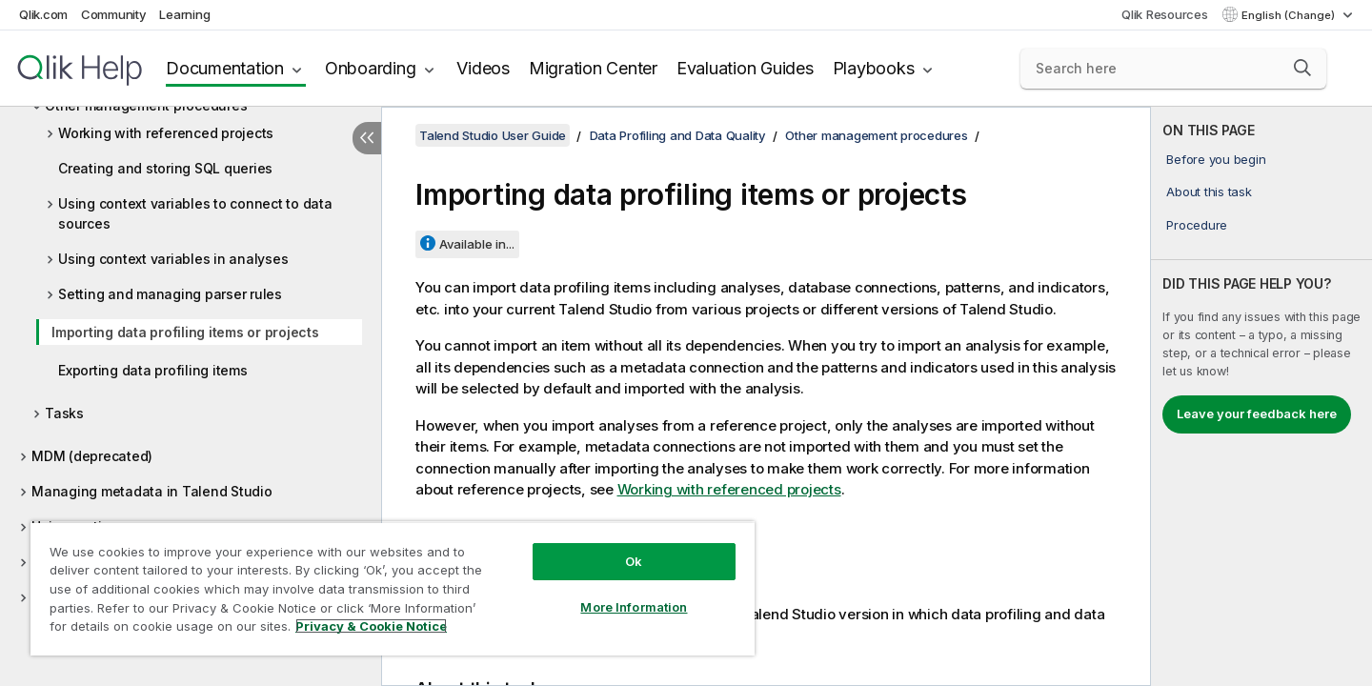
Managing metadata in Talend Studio (151, 491)
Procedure (1196, 224)
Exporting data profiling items (153, 370)
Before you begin (1215, 159)
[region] (392, 588)
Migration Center (593, 68)
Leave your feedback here (1257, 413)
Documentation (225, 68)
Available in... (476, 244)
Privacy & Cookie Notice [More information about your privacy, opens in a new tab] (371, 626)
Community (114, 14)
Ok (633, 561)
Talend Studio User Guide (492, 135)
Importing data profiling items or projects (185, 332)
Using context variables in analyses (173, 259)
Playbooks (874, 68)
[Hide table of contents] (367, 138)
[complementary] (1261, 396)
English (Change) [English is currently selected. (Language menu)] (1289, 15)
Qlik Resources (1164, 14)
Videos (483, 68)
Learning (184, 14)
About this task (1208, 191)
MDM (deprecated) (91, 456)
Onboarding (370, 68)
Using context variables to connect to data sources (195, 213)
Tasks (64, 413)
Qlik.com (43, 14)
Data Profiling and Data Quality (678, 135)
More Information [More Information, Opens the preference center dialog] (633, 607)
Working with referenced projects (165, 133)
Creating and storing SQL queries (165, 168)
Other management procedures (876, 135)
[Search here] (1173, 69)
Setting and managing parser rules (170, 294)
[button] (1302, 67)
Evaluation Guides (745, 68)
